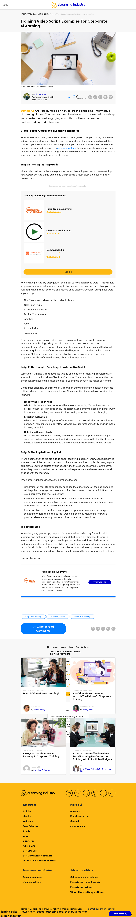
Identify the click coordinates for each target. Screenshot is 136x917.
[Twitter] (77, 793)
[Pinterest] (103, 793)
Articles (27, 811)
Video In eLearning (82, 617)
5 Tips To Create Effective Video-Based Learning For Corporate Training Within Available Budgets (92, 756)
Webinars (28, 821)
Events (26, 831)
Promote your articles (81, 887)
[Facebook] (69, 793)
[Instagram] (111, 793)
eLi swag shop (77, 826)
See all (68, 271)
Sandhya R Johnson (42, 770)
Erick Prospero (40, 94)
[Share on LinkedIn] (100, 97)
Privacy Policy (51, 908)
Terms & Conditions (31, 908)
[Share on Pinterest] (111, 97)
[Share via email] (105, 97)
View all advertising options (88, 892)
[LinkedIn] (86, 793)
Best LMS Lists (30, 850)
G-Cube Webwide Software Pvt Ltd (95, 770)
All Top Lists (29, 845)
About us (74, 811)
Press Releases (30, 826)
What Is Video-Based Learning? (41, 693)
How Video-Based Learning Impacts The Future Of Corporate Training (92, 696)
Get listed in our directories (84, 877)
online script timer (67, 148)
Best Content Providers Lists (37, 855)
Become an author (32, 877)
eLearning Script (58, 617)
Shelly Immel (88, 709)
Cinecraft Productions (58, 230)
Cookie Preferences (72, 908)
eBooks (27, 816)
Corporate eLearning (33, 750)
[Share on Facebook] (90, 97)
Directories (28, 840)
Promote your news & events (85, 882)
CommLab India (55, 249)
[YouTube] (94, 793)
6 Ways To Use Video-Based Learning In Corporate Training (41, 755)
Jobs (25, 835)
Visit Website (99, 582)
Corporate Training (33, 617)
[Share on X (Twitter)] (95, 97)
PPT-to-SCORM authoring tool (40, 860)
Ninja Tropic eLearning (59, 208)
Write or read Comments (43, 628)
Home (23, 14)
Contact (74, 821)
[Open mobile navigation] (5, 5)
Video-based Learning (38, 14)
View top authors (32, 882)
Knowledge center (79, 816)
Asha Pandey (39, 709)
